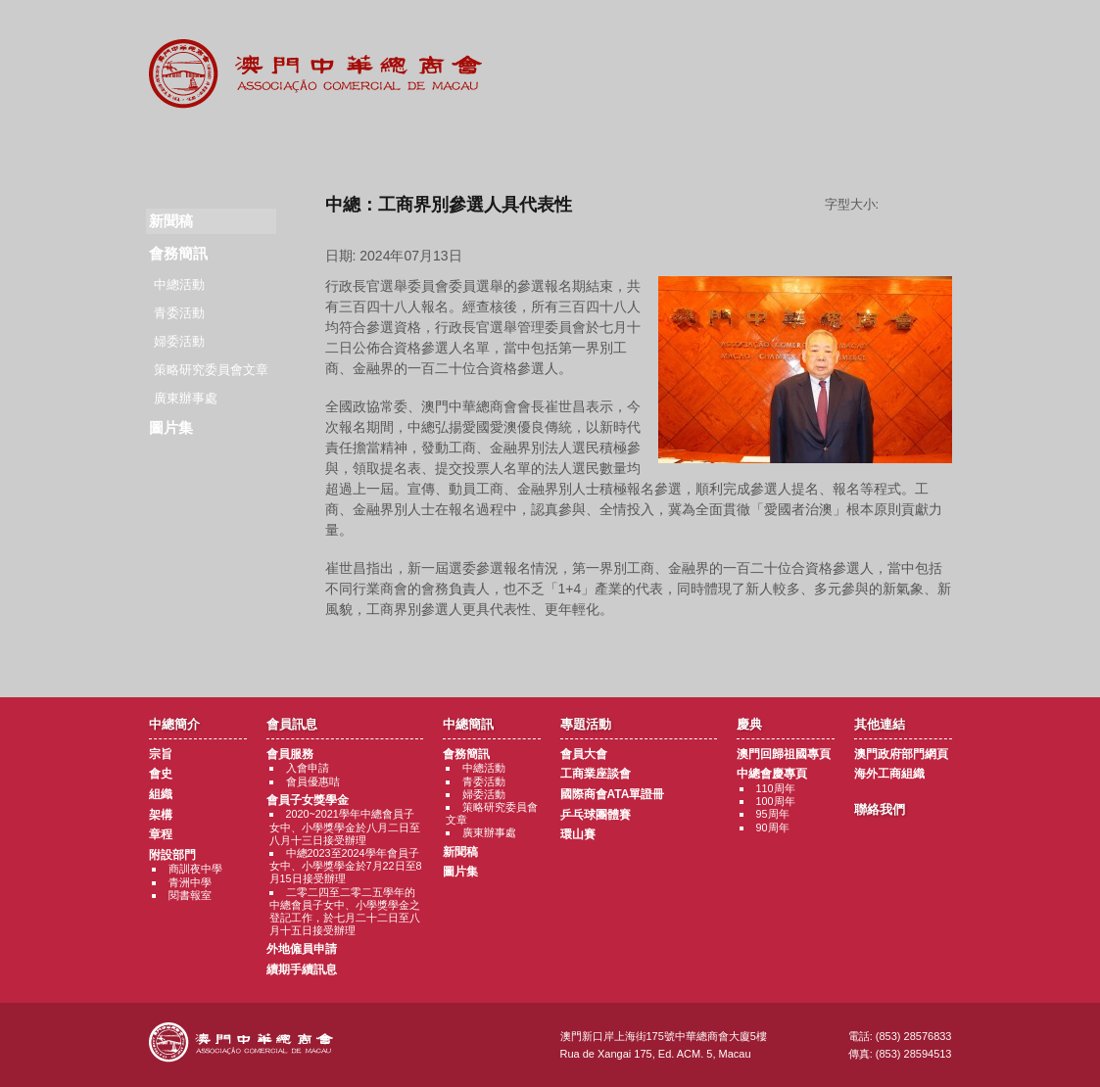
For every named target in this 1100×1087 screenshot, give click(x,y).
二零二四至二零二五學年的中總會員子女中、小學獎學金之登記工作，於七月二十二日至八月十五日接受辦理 (344, 911)
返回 (638, 646)
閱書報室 (190, 895)
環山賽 (578, 834)
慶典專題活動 (671, 146)
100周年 (775, 801)
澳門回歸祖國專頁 (784, 754)
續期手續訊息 (301, 969)
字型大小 (922, 204)
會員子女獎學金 (307, 800)
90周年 (772, 827)
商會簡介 (189, 146)
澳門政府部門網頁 (901, 754)
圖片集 (171, 427)
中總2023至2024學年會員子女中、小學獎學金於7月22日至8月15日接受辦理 (345, 865)
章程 (160, 834)
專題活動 (551, 146)
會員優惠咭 (313, 781)
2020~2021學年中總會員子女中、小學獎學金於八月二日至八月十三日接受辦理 (344, 826)
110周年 (775, 788)
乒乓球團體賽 (595, 815)
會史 (160, 773)
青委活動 (179, 313)
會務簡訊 (178, 253)
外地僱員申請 (301, 949)
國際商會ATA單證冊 (612, 794)
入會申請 (307, 768)
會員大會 (583, 754)
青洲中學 (190, 882)
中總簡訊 (430, 146)
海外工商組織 (889, 773)
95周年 (772, 814)
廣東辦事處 (185, 398)
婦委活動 (179, 341)
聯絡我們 (912, 146)
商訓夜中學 (195, 868)
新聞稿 (460, 852)
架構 (160, 815)
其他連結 (792, 146)
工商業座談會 (595, 773)
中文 (925, 31)
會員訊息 (310, 146)
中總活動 (179, 284)
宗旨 (160, 754)
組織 (160, 794)
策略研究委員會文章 (211, 369)
